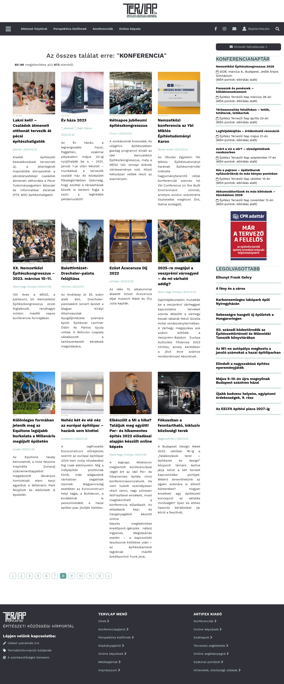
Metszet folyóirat (34, 29)
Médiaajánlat (109, 662)
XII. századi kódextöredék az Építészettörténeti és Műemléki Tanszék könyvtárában (243, 334)
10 (80, 576)
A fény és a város (230, 288)
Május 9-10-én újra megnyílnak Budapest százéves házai (243, 381)
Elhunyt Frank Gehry (234, 277)
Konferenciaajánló (113, 629)
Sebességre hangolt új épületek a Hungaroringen (245, 316)
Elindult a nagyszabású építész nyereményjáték (242, 366)
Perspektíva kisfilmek (70, 29)
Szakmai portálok (208, 662)
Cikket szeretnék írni (21, 643)
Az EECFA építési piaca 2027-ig (242, 409)
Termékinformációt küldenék (27, 650)
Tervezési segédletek (211, 645)
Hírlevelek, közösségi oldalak (217, 670)
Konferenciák (103, 29)
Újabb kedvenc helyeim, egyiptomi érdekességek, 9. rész (245, 396)
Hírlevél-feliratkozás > (249, 47)
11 (90, 576)
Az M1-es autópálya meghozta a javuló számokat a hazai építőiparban (248, 350)
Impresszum (109, 670)
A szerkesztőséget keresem (26, 657)
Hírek (103, 621)
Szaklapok (203, 637)
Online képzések (112, 654)
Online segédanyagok (211, 654)
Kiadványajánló (111, 645)
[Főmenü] (8, 29)
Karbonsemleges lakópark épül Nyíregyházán (243, 302)
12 (99, 576)
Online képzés (130, 29)
